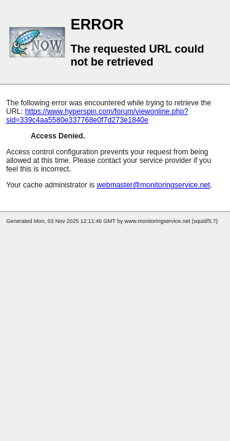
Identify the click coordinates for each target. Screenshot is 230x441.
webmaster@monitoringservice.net (153, 185)
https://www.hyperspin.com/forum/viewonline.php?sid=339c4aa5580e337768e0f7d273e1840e (97, 115)
